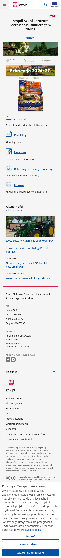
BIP (7, 413)
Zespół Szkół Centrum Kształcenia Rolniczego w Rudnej (30, 24)
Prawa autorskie (14, 418)
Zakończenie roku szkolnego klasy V (28, 278)
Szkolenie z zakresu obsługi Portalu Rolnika (27, 249)
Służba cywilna (14, 403)
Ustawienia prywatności (19, 439)
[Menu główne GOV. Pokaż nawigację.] (4, 4)
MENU (30, 37)
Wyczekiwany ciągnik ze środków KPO (29, 240)
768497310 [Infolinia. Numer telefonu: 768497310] (12, 339)
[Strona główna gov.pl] (20, 4)
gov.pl (10, 386)
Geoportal (11, 428)
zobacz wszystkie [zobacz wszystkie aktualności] (14, 210)
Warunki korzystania (17, 423)
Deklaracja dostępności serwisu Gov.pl (27, 434)
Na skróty (11, 371)
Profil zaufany (13, 408)
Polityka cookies (14, 398)
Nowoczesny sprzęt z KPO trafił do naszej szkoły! (27, 264)
